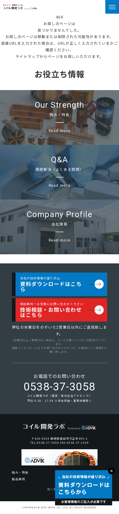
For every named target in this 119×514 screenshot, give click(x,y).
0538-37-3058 (59, 386)
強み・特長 (20, 472)
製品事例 (18, 479)
